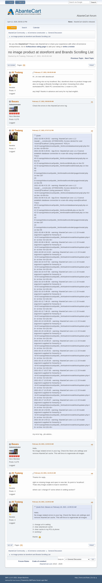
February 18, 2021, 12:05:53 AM (43, 444)
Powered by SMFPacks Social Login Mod (34, 580)
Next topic (89, 58)
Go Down (11, 65)
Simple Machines (23, 577)
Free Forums (16, 580)
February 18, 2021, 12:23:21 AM (45, 473)
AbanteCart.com (46, 564)
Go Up (10, 545)
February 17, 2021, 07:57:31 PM (42, 130)
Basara (15, 101)
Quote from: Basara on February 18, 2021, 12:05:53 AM (56, 507)
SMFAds (7, 580)
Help (76, 577)
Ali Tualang (17, 72)
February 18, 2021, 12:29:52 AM (43, 502)
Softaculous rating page (36, 47)
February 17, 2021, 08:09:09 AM (43, 101)
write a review (69, 47)
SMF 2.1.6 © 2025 (11, 577)
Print (92, 65)
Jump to (60, 559)
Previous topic (77, 58)
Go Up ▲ (94, 577)
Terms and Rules (84, 577)
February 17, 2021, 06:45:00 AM (45, 72)
